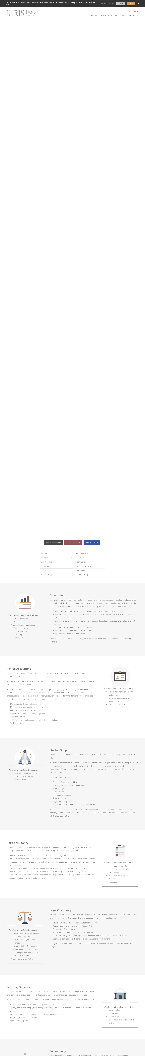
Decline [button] (120, 4)
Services (103, 15)
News (123, 15)
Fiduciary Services (80, 562)
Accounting (45, 553)
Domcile (44, 570)
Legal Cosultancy (47, 562)
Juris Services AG (73, 542)
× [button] (138, 4)
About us (114, 15)
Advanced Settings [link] (107, 4)
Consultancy (45, 566)
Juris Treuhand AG (53, 542)
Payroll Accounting (80, 553)
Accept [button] (131, 4)
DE (131, 12)
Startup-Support (47, 557)
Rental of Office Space (82, 566)
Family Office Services (81, 575)
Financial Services (48, 575)
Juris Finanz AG (92, 542)
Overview (93, 15)
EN (136, 12)
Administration (79, 570)
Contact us (133, 15)
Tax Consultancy (79, 557)
